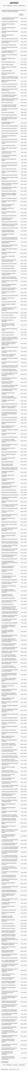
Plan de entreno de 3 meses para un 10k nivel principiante (10, 992)
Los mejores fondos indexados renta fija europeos (9, 105)
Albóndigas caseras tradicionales (10, 31)
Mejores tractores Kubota (8, 126)
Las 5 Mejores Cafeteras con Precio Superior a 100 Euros (8, 626)
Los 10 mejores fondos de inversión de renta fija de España (9, 1031)
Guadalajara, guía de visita (8, 400)
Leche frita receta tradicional (9, 27)
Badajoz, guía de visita (7, 683)
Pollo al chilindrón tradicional (8, 454)
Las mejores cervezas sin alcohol (10, 358)
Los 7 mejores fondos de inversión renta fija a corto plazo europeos (10, 851)
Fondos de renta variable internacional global (8, 397)
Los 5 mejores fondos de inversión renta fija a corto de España (10, 964)
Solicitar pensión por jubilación (9, 67)
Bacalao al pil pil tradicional (8, 518)
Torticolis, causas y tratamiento (9, 171)
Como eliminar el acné (7, 271)
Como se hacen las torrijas (8, 906)
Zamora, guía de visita (7, 404)
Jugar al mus (5, 747)
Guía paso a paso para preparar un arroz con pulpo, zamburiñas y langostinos (10, 338)
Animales (12, 96)
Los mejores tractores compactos (10, 362)
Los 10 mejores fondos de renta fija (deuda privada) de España (9, 413)
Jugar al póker (5, 64)
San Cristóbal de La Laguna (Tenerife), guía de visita (8, 760)
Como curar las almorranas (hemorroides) (8, 978)
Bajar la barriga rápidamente (8, 804)
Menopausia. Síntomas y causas (9, 501)
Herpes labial (5, 70)
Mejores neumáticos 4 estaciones (10, 701)
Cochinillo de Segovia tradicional (9, 705)
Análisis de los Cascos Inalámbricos (7, 595)
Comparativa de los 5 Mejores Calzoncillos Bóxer (9, 819)
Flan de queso (5, 315)
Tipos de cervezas (6, 985)
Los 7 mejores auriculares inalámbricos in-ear (8, 666)
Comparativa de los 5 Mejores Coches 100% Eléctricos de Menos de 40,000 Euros (9, 608)
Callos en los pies (6, 112)
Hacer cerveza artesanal (7, 312)
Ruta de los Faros (6, 928)
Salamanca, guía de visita (8, 298)
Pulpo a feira (5, 573)
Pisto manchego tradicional (8, 882)
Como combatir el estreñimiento (9, 328)
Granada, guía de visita (7, 791)
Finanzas (13, 106)
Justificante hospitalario (7, 717)
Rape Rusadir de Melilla (7, 720)
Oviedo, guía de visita (7, 437)
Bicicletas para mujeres (7, 570)
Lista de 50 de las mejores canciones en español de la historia (8, 1058)
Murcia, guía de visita (7, 221)
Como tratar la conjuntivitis (8, 256)
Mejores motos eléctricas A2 (8, 822)
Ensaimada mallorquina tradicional (10, 429)
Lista (12, 604)
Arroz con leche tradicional (8, 912)
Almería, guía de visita (7, 162)
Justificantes (21, 5)
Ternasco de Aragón (6, 490)
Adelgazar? (9, 5)
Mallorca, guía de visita (7, 38)
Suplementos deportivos (7, 320)
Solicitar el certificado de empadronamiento (8, 231)
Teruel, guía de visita (7, 128)
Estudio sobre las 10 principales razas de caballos (9, 1001)
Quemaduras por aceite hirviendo (10, 732)
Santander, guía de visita (8, 208)
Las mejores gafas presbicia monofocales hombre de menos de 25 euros (9, 640)
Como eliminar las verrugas (8, 767)
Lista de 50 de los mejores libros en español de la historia (9, 1010)
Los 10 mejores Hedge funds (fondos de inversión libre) (8, 835)
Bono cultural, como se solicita (9, 524)
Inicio (4, 5)
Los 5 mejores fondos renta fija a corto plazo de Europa (9, 856)
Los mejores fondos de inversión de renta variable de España (9, 997)
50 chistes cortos (6, 604)
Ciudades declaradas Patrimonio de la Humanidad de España (9, 1005)
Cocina (15, 21)
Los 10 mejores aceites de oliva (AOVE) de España (9, 1020)
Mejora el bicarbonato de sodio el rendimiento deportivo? (10, 969)
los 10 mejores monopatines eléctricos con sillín (8, 744)
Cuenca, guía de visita (7, 84)
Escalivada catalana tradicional (9, 200)
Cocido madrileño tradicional (9, 212)
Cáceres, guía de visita (7, 789)
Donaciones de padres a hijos (9, 422)
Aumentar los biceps (7, 417)
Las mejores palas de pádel (8, 458)
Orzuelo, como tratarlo (7, 753)
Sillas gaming (5, 461)
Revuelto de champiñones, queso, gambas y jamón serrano (10, 77)
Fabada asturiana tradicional (8, 291)
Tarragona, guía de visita (8, 510)
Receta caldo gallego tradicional (9, 165)
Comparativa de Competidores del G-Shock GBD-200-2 (10, 612)
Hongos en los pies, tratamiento (9, 54)
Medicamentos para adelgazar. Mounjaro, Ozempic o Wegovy (9, 194)
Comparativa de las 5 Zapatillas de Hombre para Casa (9, 815)
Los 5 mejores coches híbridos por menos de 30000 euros (9, 679)
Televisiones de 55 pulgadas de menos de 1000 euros (9, 238)
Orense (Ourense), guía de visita (9, 47)
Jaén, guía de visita (6, 169)
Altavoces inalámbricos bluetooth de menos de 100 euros (10, 710)
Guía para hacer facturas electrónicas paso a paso (8, 771)
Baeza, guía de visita (7, 263)
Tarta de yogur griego (7, 114)
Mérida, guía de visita (7, 539)
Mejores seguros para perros (9, 826)
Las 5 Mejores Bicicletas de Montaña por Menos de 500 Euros (10, 939)
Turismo (4, 36)
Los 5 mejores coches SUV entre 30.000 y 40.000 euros (9, 860)
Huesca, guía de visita (7, 130)
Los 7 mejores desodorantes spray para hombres (8, 659)
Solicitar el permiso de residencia (10, 726)
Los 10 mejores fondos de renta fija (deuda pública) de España (9, 674)
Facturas (15, 5)
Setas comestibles (6, 62)
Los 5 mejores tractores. (7, 622)
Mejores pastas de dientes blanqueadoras (8, 951)
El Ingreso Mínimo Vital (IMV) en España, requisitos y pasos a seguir (9, 343)
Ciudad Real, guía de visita (8, 392)
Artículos (11, 19)
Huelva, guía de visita (7, 410)
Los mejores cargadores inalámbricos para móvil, (7, 631)
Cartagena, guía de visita (8, 685)
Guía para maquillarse (7, 86)
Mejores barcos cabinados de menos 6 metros (9, 355)
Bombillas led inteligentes (8, 471)
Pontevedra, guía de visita (8, 475)
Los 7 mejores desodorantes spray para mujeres (8, 655)
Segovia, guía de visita (7, 552)
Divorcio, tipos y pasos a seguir (9, 148)
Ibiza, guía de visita (6, 533)
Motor (16, 126)
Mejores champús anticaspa (8, 535)
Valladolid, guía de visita (7, 495)
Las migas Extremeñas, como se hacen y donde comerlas (9, 756)
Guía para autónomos (7, 301)
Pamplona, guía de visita (7, 35)
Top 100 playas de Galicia (8, 234)
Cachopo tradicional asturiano (9, 433)
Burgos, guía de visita (7, 139)
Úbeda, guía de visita (7, 522)
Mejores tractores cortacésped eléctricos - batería (9, 407)
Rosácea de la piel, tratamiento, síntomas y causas (9, 288)
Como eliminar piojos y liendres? (9, 141)
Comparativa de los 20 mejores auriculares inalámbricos (9, 308)
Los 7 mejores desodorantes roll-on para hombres (10, 844)
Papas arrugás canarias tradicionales (7, 464)
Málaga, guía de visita (7, 175)
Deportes (12, 225)
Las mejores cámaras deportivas (9, 108)
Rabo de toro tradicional (7, 508)
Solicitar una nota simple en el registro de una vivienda (9, 277)
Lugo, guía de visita (6, 910)
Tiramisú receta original (7, 21)
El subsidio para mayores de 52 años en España (9, 555)
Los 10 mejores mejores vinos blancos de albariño (9, 876)
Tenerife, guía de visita (7, 1017)
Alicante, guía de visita (7, 958)
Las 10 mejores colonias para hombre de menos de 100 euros (9, 694)
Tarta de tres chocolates (7, 133)
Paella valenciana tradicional (8, 807)
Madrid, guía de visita (7, 181)
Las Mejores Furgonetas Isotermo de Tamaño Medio (10, 616)
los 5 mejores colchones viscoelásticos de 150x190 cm (9, 590)
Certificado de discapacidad (8, 987)
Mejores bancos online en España (10, 177)
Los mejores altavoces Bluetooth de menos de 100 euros (9, 528)
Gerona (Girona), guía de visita (9, 863)
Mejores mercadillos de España (9, 740)
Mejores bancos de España (8, 919)
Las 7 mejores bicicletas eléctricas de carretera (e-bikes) (10, 847)
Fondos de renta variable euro (9, 135)
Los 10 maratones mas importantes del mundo (7, 1052)
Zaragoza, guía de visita (7, 227)
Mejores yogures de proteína (8, 946)
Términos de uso (12, 1069)
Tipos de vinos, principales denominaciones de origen (8, 324)
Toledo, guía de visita (7, 558)
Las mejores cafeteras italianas (9, 351)
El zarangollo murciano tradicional (10, 871)
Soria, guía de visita (6, 44)
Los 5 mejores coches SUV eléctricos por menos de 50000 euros (9, 868)
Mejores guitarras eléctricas (8, 448)
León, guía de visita (6, 730)
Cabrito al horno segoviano (8, 24)
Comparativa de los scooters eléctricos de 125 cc (8, 935)
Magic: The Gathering (7, 198)
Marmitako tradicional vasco (8, 58)
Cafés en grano (5, 334)
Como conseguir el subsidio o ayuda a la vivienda (9, 982)
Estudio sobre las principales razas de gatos (9, 931)
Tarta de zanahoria (6, 145)
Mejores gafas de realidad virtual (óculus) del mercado (9, 468)
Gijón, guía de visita (6, 191)
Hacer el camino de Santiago (9, 586)
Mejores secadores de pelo (8, 73)
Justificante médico (6, 926)
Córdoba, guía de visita (7, 295)
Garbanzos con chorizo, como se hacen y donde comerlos (10, 542)
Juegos (11, 64)
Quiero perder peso (6, 598)
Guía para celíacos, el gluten (8, 304)
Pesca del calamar (6, 268)
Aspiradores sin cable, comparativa (7, 916)
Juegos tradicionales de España (9, 248)
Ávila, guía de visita (6, 317)
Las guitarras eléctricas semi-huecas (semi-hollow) (9, 370)
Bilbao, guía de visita (7, 492)
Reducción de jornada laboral (9, 159)
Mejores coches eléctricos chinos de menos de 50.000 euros (10, 830)
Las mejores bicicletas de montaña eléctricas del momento (9, 562)
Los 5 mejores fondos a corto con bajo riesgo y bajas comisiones (10, 118)
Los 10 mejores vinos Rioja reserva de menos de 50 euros (9, 440)
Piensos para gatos (6, 797)
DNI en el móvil (5, 102)
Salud (3, 56)
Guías (3, 68)
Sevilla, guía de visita (7, 451)
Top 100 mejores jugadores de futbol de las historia (9, 891)
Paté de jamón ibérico (7, 419)
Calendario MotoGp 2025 (8, 479)
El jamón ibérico (5, 332)
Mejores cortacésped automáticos (10, 347)
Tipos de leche (5, 923)
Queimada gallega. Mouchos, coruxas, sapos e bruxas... (9, 894)
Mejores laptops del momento (9, 80)
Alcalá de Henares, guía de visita (9, 280)
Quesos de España (6, 92)
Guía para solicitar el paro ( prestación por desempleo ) (8, 1040)
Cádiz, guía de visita (6, 215)
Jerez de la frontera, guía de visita (10, 714)
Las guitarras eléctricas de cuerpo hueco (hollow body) (10, 366)
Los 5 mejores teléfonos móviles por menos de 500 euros (9, 373)
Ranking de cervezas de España (9, 811)
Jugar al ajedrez (5, 266)
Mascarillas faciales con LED (8, 252)
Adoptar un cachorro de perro (9, 722)
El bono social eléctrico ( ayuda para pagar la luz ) (9, 1048)
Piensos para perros (6, 579)
